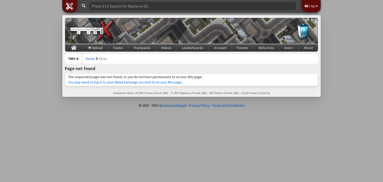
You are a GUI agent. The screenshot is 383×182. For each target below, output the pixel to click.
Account (220, 48)
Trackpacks (142, 48)
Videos (166, 48)
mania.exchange (173, 105)
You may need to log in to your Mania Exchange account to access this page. (125, 82)
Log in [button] (311, 6)
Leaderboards (192, 48)
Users (288, 48)
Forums (242, 48)
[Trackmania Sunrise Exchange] (91, 31)
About (308, 48)
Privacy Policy (199, 105)
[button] (70, 6)
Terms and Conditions (228, 105)
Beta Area (266, 48)
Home (90, 58)
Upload (95, 48)
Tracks (118, 48)
